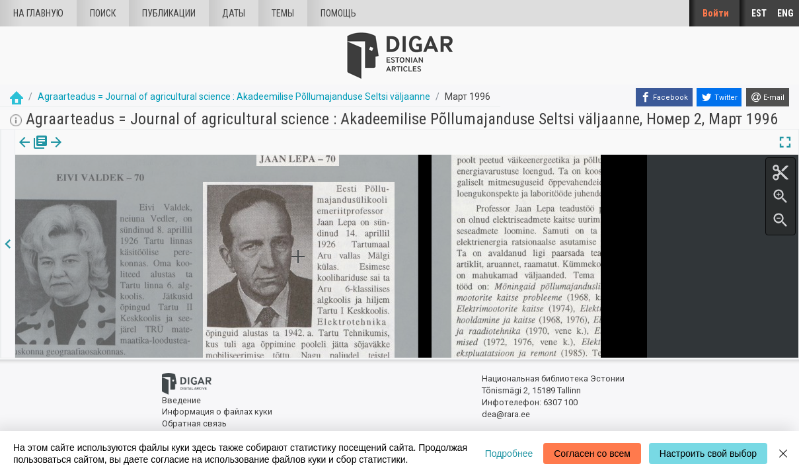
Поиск (103, 13)
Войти (716, 13)
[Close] (783, 453)
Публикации (169, 13)
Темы (283, 13)
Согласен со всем (592, 453)
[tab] (31, 151)
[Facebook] (664, 97)
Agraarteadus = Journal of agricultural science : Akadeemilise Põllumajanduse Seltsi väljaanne (234, 96)
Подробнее (509, 453)
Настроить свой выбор (708, 453)
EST (759, 13)
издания (31, 151)
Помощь (338, 13)
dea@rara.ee (506, 414)
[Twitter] (719, 97)
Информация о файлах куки (217, 411)
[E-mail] (767, 97)
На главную (38, 13)
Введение (181, 400)
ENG (785, 13)
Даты (233, 13)
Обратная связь (194, 423)
